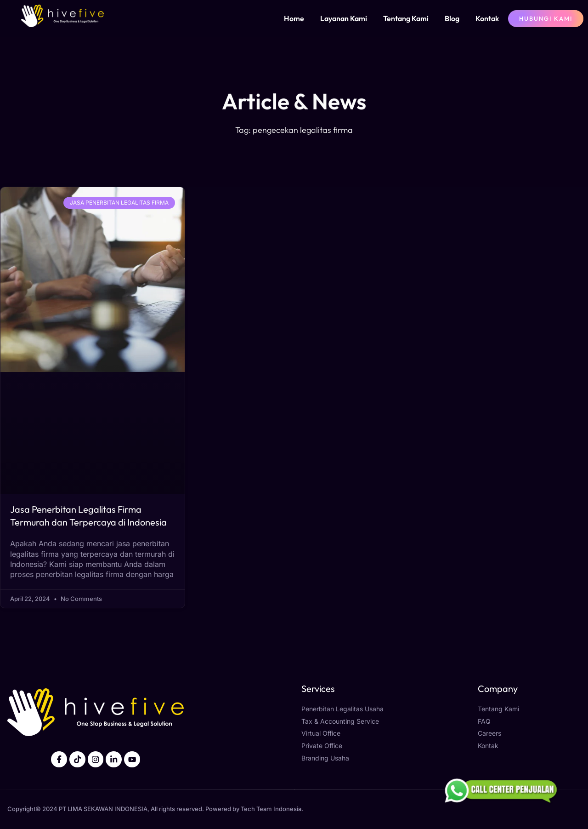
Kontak (487, 18)
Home (294, 18)
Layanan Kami (343, 18)
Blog (452, 18)
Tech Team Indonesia (271, 809)
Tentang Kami (406, 18)
